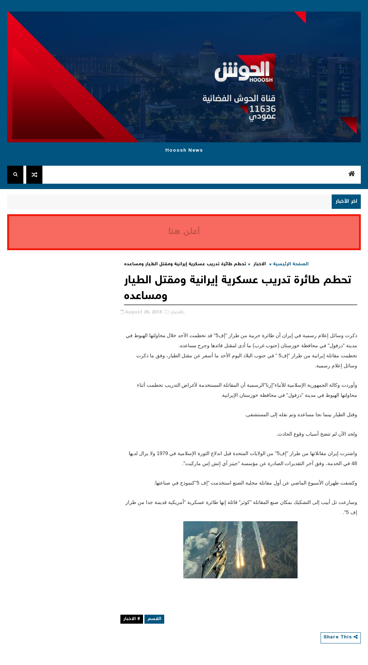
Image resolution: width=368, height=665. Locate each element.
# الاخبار (131, 619)
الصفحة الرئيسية (291, 264)
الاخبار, (178, 312)
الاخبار (259, 264)
